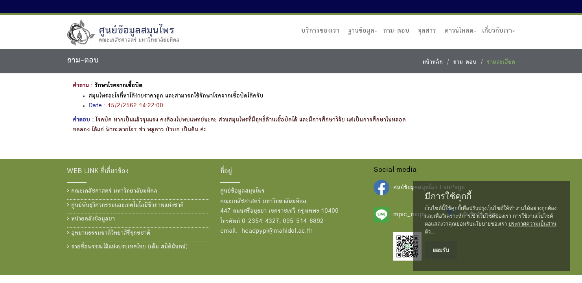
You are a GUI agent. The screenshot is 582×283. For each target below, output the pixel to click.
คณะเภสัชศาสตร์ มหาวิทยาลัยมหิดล (112, 191)
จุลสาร (427, 31)
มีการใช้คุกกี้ (448, 196)
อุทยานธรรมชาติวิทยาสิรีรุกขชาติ (108, 233)
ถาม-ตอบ (396, 31)
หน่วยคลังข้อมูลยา (91, 218)
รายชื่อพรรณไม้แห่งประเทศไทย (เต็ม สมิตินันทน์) (127, 246)
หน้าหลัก (432, 62)
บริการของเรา (320, 31)
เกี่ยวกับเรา (497, 31)
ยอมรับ (441, 250)
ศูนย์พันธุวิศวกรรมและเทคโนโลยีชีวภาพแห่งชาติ (125, 205)
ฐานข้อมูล (361, 31)
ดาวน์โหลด (459, 31)
